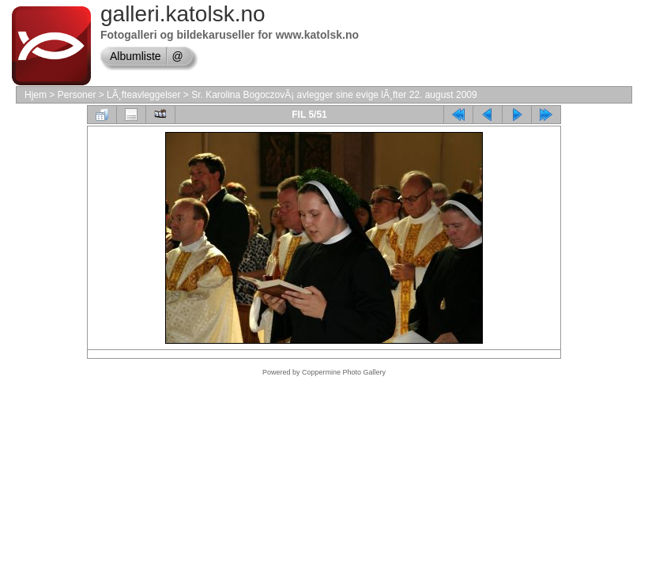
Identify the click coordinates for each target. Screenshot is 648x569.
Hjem (35, 94)
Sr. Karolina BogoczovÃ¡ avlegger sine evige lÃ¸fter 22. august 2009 (334, 94)
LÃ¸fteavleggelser (143, 94)
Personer (77, 94)
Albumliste (135, 56)
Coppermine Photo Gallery (344, 372)
